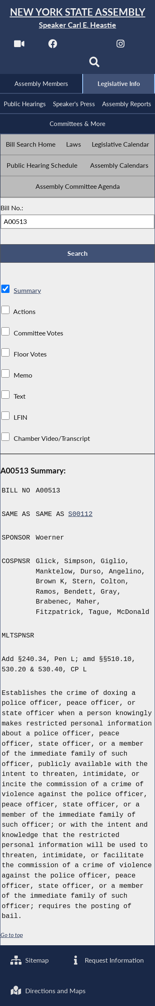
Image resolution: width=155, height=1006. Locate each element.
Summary (27, 291)
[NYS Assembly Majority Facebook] (53, 46)
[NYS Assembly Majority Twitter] (87, 46)
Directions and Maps (48, 990)
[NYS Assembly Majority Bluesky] (60, 64)
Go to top (11, 935)
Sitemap (29, 960)
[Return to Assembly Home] (77, 18)
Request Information (107, 960)
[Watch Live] (19, 46)
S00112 (80, 514)
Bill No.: (11, 208)
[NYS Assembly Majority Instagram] (120, 46)
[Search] (94, 64)
